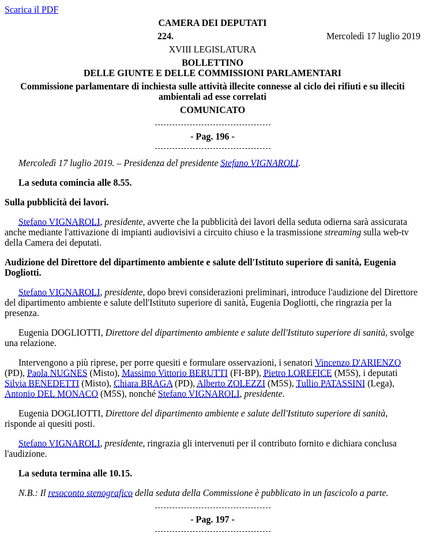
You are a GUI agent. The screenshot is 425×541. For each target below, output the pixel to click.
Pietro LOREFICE (298, 373)
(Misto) (104, 373)
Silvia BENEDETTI (42, 383)
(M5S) (346, 373)
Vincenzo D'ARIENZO (358, 362)
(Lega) (379, 383)
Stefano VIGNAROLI (260, 163)
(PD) (13, 373)
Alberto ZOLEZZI (231, 383)
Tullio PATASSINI (330, 383)
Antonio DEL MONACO (51, 394)
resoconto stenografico (90, 493)
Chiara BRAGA (143, 383)
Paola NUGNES (57, 373)
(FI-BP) (244, 373)
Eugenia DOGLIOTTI (59, 332)
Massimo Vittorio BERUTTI (175, 373)
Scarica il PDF (31, 9)
